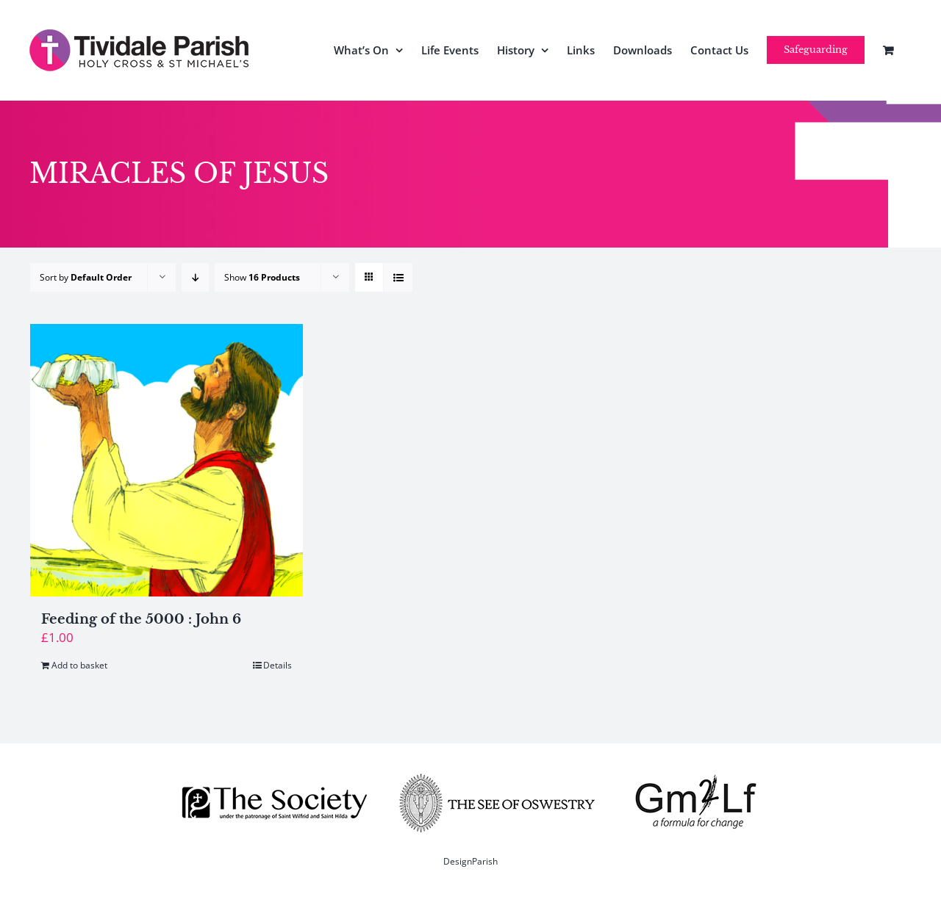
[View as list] (398, 277)
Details (277, 665)
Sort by (86, 277)
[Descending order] (195, 277)
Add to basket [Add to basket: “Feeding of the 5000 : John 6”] (79, 665)
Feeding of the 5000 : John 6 (141, 619)
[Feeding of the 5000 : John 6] (166, 460)
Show (262, 277)
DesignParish (470, 861)
